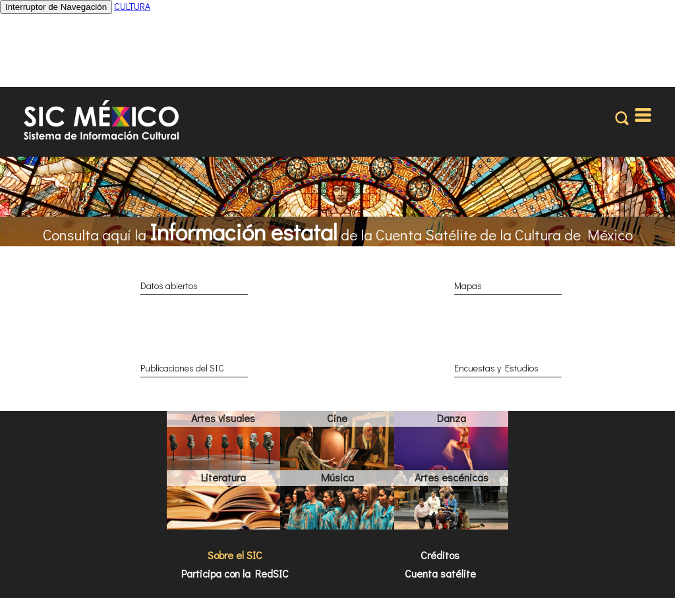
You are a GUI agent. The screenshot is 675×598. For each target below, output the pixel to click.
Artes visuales (223, 418)
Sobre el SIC (235, 555)
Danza (451, 418)
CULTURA (132, 6)
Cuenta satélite (440, 573)
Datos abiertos (169, 285)
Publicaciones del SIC (182, 368)
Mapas (468, 285)
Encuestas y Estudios (496, 368)
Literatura (223, 477)
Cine (337, 418)
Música (337, 477)
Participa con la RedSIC (235, 573)
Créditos (440, 555)
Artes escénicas (451, 477)
